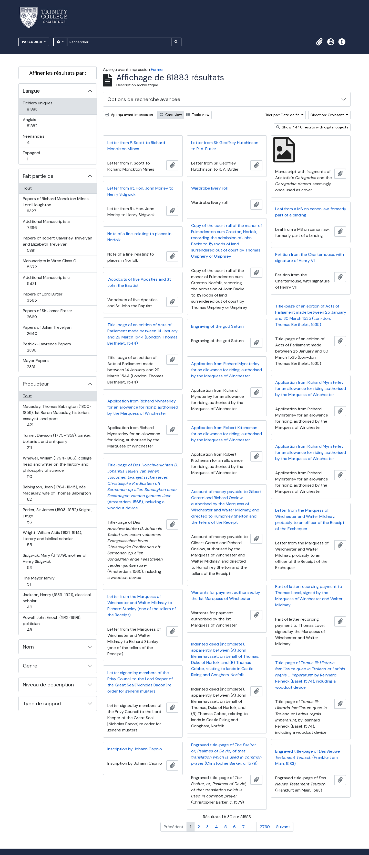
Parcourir (32, 42)
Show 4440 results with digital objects (312, 127)
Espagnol (33, 156)
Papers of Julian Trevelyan (47, 330)
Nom (28, 646)
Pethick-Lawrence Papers (47, 347)
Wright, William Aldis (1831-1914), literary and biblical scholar (52, 538)
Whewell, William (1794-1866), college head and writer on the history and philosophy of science (57, 467)
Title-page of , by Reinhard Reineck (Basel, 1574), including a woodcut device (310, 675)
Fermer (157, 69)
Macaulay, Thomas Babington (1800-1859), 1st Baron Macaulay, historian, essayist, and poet (57, 415)
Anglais (38, 122)
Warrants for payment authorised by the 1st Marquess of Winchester (225, 595)
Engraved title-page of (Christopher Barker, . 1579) (226, 754)
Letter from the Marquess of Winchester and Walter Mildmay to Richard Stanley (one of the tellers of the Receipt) (141, 606)
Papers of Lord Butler (43, 297)
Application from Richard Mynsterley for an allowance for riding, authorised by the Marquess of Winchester (226, 370)
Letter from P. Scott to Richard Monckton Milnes (136, 145)
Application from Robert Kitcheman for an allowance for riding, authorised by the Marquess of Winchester (226, 434)
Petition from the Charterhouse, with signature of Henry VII (309, 257)
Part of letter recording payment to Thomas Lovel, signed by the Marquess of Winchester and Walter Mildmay (309, 596)
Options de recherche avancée (143, 99)
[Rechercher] (119, 42)
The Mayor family (39, 581)
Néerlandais (34, 139)
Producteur (36, 383)
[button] (319, 42)
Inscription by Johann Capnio (134, 749)
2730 (265, 826)
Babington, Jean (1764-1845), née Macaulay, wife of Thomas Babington (57, 493)
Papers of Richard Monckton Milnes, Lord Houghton (56, 204)
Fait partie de (38, 176)
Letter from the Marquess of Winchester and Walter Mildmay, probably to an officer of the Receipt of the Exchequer (309, 519)
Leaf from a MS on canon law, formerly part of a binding (310, 212)
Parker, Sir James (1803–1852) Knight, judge (57, 516)
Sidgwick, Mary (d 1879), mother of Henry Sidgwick (55, 561)
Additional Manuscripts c (46, 280)
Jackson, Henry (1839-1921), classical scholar (57, 600)
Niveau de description (48, 684)
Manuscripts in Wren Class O (49, 264)
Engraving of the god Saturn (217, 326)
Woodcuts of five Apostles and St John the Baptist (139, 282)
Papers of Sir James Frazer (47, 314)
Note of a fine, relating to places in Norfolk (139, 237)
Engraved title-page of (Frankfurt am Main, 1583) (307, 757)
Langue (31, 90)
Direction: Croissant (328, 115)
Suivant (283, 826)
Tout (27, 188)
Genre (30, 665)
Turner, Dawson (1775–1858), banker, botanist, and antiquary (57, 441)
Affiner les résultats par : (57, 73)
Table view (197, 114)
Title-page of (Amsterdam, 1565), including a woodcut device (142, 486)
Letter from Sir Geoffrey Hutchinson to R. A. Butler (224, 145)
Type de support (42, 703)
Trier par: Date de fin (283, 115)
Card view (171, 114)
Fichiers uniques (38, 106)
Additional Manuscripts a (46, 224)
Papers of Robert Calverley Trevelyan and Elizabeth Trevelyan (57, 244)
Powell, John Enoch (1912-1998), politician (52, 623)
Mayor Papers (36, 363)
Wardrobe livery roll (209, 188)
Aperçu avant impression (129, 114)
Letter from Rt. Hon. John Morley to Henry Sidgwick (140, 191)
